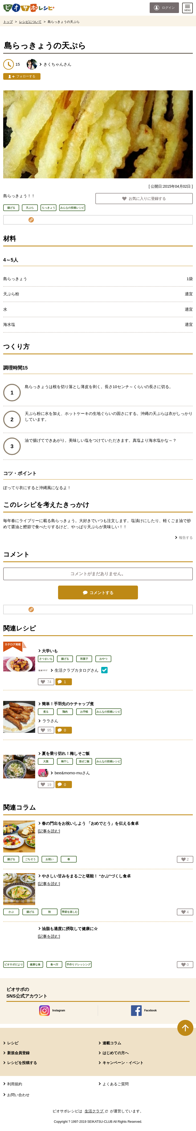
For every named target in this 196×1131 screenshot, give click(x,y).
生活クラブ (97, 1111)
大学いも (50, 651)
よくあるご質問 (116, 1084)
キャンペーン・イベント (123, 1063)
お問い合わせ (18, 1095)
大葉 (45, 761)
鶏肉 (65, 711)
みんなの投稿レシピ (108, 711)
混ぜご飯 (84, 761)
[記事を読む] (49, 831)
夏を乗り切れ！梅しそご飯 (66, 753)
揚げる (65, 658)
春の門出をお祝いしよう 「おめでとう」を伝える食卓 (90, 823)
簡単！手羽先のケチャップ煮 (68, 703)
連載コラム (112, 1043)
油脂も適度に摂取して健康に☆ (70, 928)
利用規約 (14, 1084)
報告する (186, 538)
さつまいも (45, 658)
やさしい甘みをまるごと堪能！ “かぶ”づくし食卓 (86, 876)
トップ (8, 22)
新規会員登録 (18, 1053)
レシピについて (30, 22)
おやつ (103, 658)
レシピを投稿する (22, 1063)
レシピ (12, 1043)
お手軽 (84, 711)
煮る (45, 711)
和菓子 (84, 658)
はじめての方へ (116, 1053)
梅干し (65, 761)
